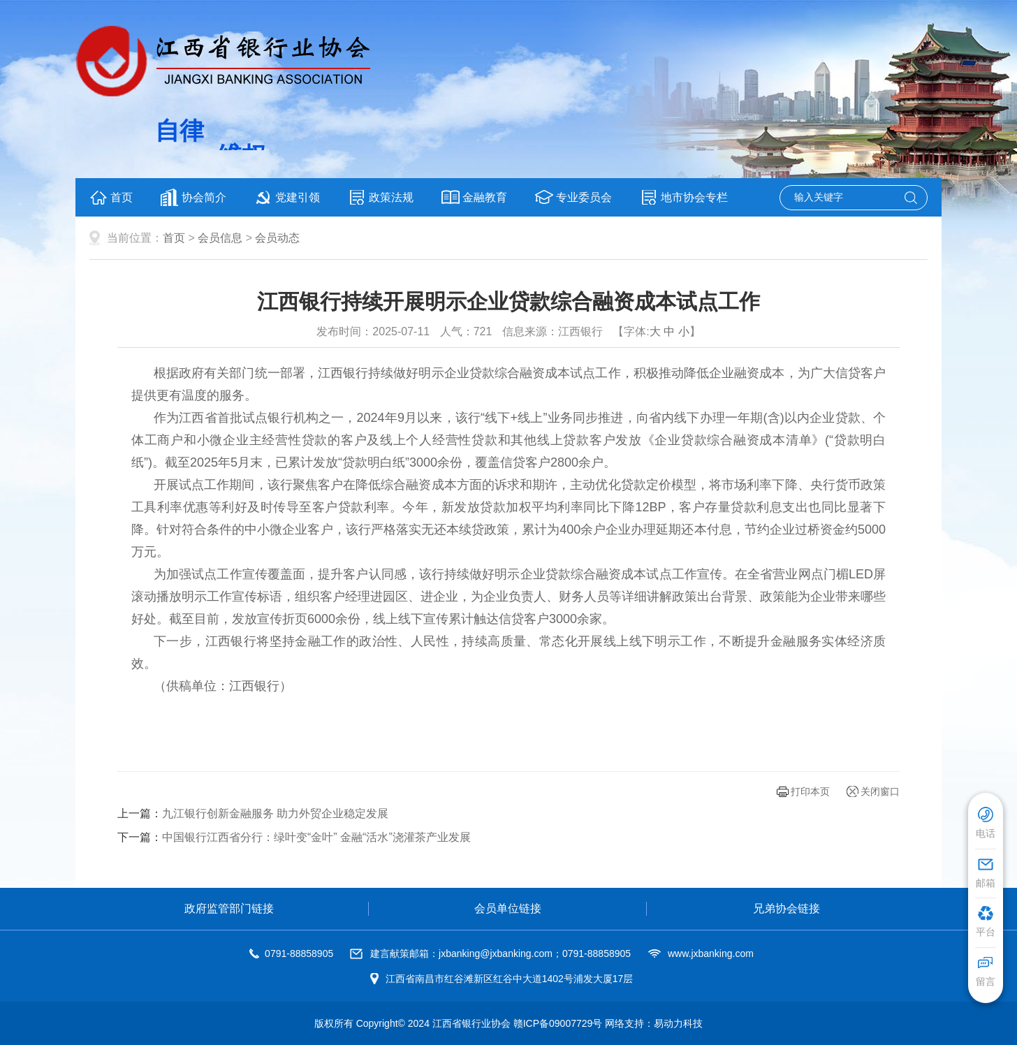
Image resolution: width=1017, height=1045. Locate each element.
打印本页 (810, 791)
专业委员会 (573, 197)
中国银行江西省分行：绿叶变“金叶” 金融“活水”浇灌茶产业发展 (316, 837)
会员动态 (277, 238)
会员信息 (220, 238)
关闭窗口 (880, 791)
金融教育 (474, 197)
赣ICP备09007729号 (558, 1023)
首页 (111, 197)
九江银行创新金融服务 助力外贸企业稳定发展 (275, 813)
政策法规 (381, 197)
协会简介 (193, 197)
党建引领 (287, 197)
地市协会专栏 (684, 197)
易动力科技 (678, 1023)
